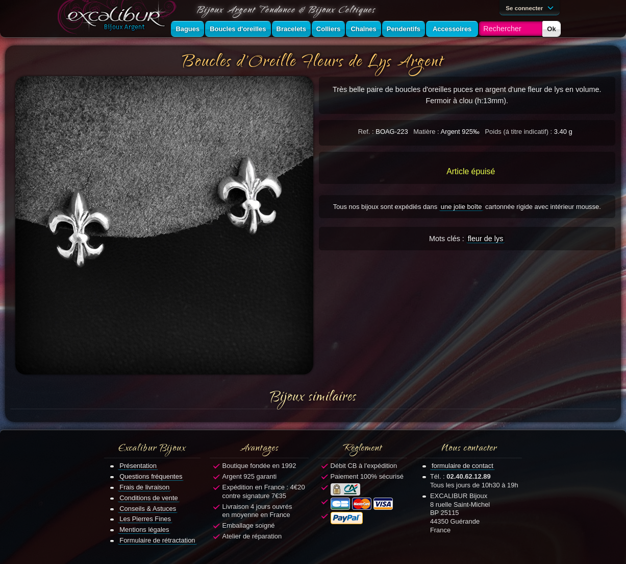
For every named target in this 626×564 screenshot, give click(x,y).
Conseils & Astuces (147, 508)
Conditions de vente (148, 498)
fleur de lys (486, 238)
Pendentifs (403, 29)
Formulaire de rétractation (157, 540)
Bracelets (291, 29)
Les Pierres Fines (145, 519)
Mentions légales (144, 529)
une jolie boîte (461, 206)
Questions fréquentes (150, 476)
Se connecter (531, 7)
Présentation (138, 465)
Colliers (328, 29)
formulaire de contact (462, 465)
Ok (551, 29)
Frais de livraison (144, 487)
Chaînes (363, 29)
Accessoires (452, 29)
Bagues (187, 29)
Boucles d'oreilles (238, 29)
